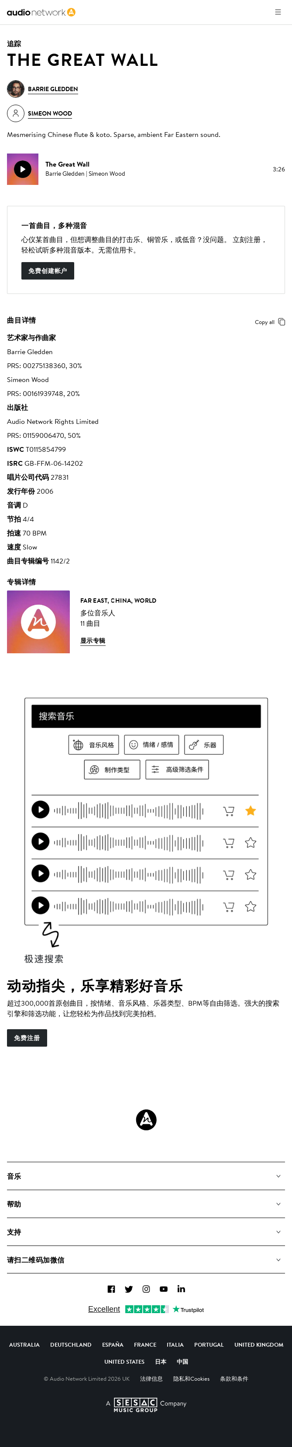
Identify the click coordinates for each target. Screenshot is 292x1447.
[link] (41, 12)
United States (124, 1361)
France (145, 1344)
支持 (14, 1232)
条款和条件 (234, 1378)
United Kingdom (258, 1344)
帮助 (14, 1204)
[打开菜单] (278, 12)
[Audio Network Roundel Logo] (146, 1119)
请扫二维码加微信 (36, 1260)
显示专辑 (93, 640)
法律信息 (151, 1378)
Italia (175, 1344)
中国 (182, 1361)
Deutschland (71, 1344)
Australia (24, 1344)
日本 (160, 1361)
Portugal (209, 1344)
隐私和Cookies (191, 1378)
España (113, 1344)
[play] (22, 169)
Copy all (272, 322)
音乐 (14, 1176)
